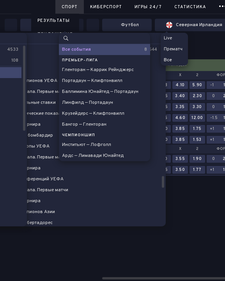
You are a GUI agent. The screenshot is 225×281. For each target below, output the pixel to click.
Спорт (70, 7)
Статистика (190, 7)
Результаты (53, 20)
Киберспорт (106, 7)
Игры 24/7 (148, 7)
